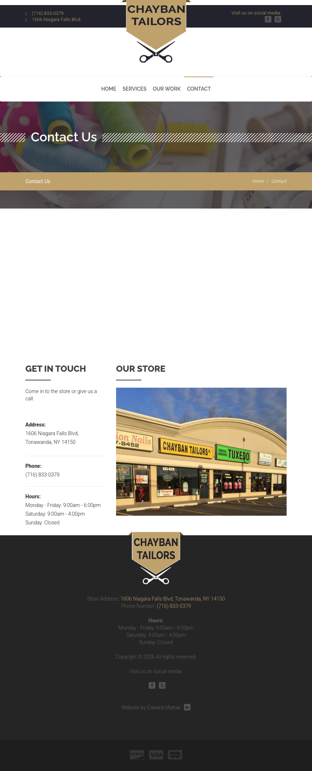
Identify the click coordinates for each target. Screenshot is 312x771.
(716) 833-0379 (47, 13)
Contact (199, 89)
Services (135, 89)
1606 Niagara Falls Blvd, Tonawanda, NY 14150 (172, 599)
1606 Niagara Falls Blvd (56, 19)
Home (108, 89)
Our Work (167, 89)
